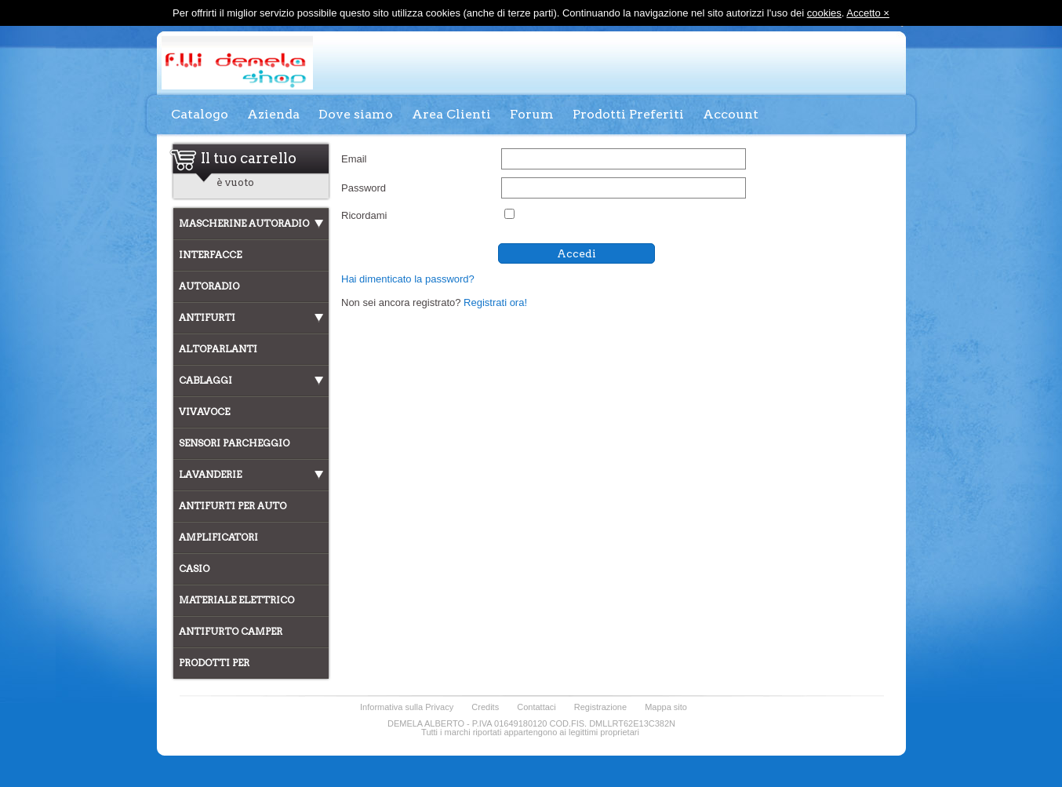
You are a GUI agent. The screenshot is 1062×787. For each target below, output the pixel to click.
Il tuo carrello (248, 158)
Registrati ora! (495, 302)
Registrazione (600, 707)
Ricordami (364, 215)
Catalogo (199, 114)
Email (354, 159)
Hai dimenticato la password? (408, 279)
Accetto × (867, 13)
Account (730, 114)
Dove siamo (355, 114)
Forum (532, 114)
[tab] (251, 223)
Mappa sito (666, 707)
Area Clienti (451, 114)
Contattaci (536, 707)
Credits (485, 707)
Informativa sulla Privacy (406, 707)
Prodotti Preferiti (628, 114)
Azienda (273, 114)
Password (363, 188)
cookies (824, 13)
